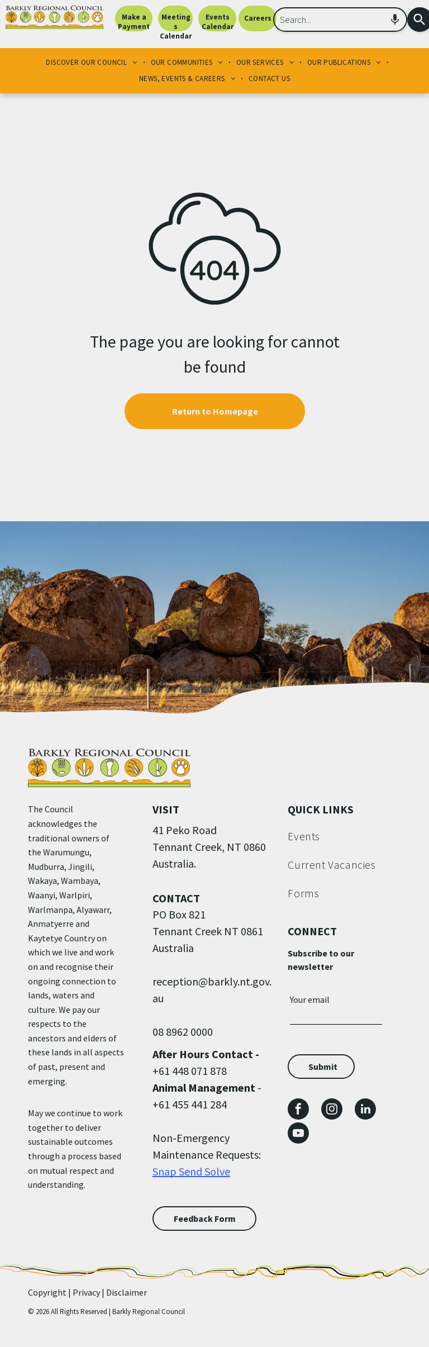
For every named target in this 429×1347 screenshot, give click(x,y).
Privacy (86, 1292)
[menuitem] (92, 62)
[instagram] (331, 1110)
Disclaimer (126, 1292)
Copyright (47, 1292)
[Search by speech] (394, 19)
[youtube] (298, 1134)
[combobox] (340, 19)
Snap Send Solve (191, 1171)
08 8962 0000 (182, 1032)
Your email (310, 999)
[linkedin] (365, 1110)
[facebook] (298, 1110)
